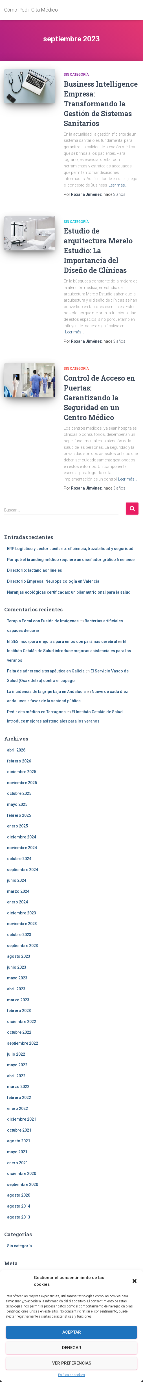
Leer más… (118, 185)
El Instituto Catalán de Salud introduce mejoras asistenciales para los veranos (69, 651)
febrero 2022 (19, 1097)
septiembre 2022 (22, 1043)
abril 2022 (16, 1076)
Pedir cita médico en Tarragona (36, 712)
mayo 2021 (17, 1152)
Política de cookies (71, 1375)
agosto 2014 (18, 1206)
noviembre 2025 (22, 782)
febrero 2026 (19, 761)
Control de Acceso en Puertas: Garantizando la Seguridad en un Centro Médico (99, 397)
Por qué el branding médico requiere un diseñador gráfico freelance (71, 559)
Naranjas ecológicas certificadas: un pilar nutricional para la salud (69, 592)
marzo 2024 (18, 891)
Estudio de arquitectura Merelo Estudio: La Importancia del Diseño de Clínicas (98, 250)
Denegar (71, 1347)
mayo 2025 (17, 804)
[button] (134, 1281)
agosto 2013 (18, 1217)
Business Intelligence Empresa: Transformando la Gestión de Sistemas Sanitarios (101, 103)
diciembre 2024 (21, 837)
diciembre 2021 (21, 1119)
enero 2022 (17, 1108)
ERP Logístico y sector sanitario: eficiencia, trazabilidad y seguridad (70, 548)
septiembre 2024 (22, 869)
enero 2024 (17, 902)
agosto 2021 (18, 1141)
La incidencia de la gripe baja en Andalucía (46, 691)
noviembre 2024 (22, 847)
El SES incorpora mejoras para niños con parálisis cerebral (62, 641)
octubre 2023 (19, 934)
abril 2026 (16, 750)
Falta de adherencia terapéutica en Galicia (46, 671)
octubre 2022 (19, 1032)
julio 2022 (16, 1054)
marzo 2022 (18, 1086)
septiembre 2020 (22, 1184)
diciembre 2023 (21, 913)
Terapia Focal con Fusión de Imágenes (43, 621)
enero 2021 (17, 1163)
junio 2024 (16, 880)
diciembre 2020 (21, 1173)
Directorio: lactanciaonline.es (34, 570)
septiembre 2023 (22, 945)
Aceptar (71, 1332)
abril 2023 (16, 989)
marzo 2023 (18, 1000)
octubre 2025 (19, 793)
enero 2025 (17, 826)
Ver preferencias (71, 1363)
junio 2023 (16, 967)
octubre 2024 (19, 858)
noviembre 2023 (22, 923)
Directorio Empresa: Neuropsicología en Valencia (53, 581)
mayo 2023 (17, 978)
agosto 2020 (18, 1195)
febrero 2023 (19, 1010)
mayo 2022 (17, 1065)
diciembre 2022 (21, 1021)
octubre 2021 (19, 1130)
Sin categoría (76, 75)
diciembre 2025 (21, 771)
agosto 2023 (18, 956)
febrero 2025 (19, 815)
